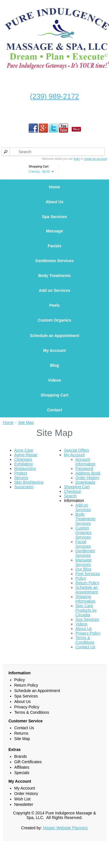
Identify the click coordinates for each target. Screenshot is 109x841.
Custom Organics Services (83, 532)
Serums (21, 477)
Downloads (85, 482)
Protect (20, 473)
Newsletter (23, 804)
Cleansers (23, 459)
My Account (54, 350)
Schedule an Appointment (54, 335)
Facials (54, 246)
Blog (54, 365)
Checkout (72, 491)
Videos (54, 380)
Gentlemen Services (54, 260)
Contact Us (85, 647)
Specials (22, 772)
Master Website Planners (65, 828)
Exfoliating (23, 464)
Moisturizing (25, 468)
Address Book (87, 473)
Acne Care (23, 450)
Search (70, 496)
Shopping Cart (54, 395)
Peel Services (87, 573)
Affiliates (22, 767)
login (77, 158)
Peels (54, 305)
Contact (54, 410)
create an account (95, 158)
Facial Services (83, 544)
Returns (21, 733)
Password (84, 468)
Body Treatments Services (85, 519)
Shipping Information (85, 598)
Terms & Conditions (84, 640)
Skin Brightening (29, 482)
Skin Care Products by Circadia (86, 610)
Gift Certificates (28, 762)
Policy (80, 578)
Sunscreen (24, 487)
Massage (54, 231)
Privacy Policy (87, 633)
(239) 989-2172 (54, 96)
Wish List (22, 799)
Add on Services (54, 290)
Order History (87, 477)
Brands (20, 756)
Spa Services (54, 216)
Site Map (26, 422)
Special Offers (76, 450)
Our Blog (83, 569)
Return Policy (87, 583)
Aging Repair (26, 455)
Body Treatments (54, 275)
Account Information (85, 461)
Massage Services (83, 562)
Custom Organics (54, 320)
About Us (54, 202)
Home (54, 187)
